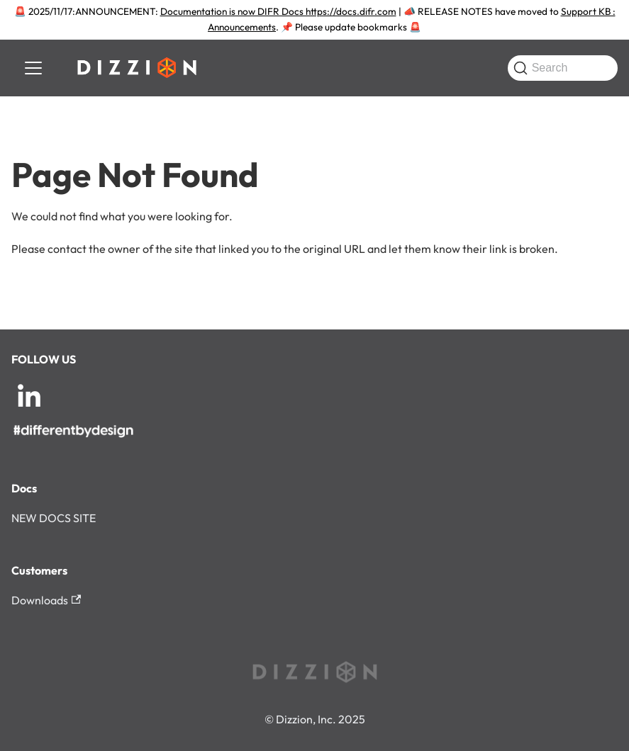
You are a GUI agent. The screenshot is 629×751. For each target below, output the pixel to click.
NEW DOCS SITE (53, 518)
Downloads (46, 600)
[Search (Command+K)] (563, 68)
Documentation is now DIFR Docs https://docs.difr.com (278, 11)
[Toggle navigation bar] (33, 68)
